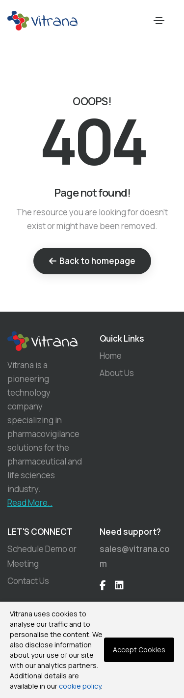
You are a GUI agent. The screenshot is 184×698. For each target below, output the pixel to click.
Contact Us (28, 580)
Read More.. (30, 502)
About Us (117, 372)
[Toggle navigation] (159, 20)
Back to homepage (92, 260)
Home (111, 355)
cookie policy (80, 686)
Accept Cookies (139, 649)
